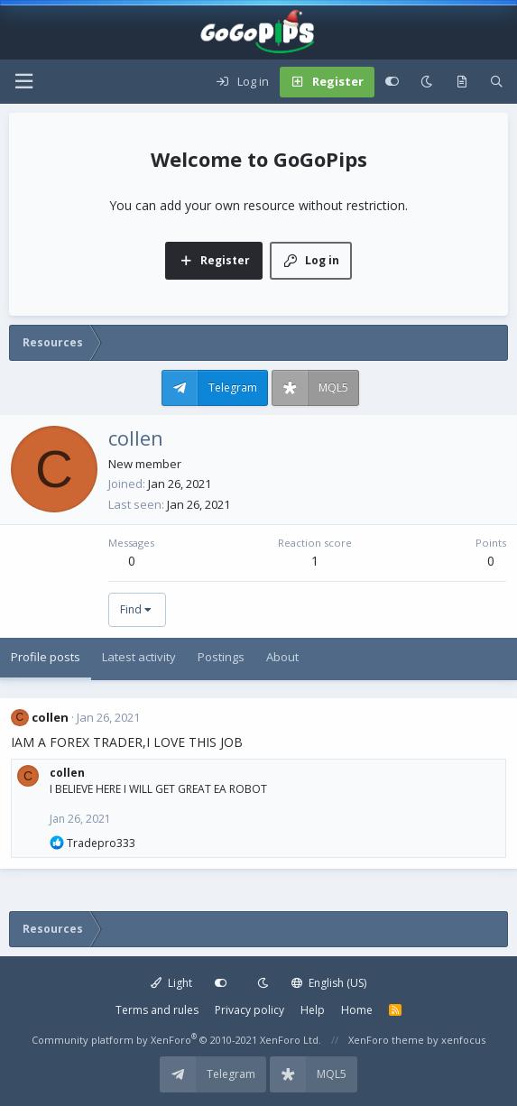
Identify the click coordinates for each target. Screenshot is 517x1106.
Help (312, 1010)
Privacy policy (249, 1010)
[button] (23, 82)
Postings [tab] (221, 657)
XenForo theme (386, 1039)
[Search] (496, 82)
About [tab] (282, 657)
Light (171, 983)
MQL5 (333, 387)
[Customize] (392, 82)
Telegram (232, 387)
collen (50, 717)
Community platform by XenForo (176, 1039)
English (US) (328, 983)
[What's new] (461, 82)
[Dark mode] (426, 82)
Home (357, 1010)
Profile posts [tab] (45, 657)
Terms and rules (156, 1010)
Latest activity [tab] (139, 657)
